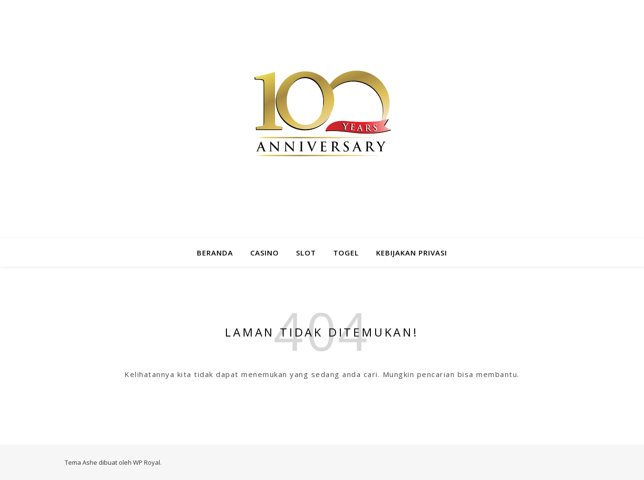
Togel (346, 252)
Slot (306, 252)
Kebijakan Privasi (411, 252)
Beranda (215, 252)
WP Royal (146, 462)
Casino (264, 252)
